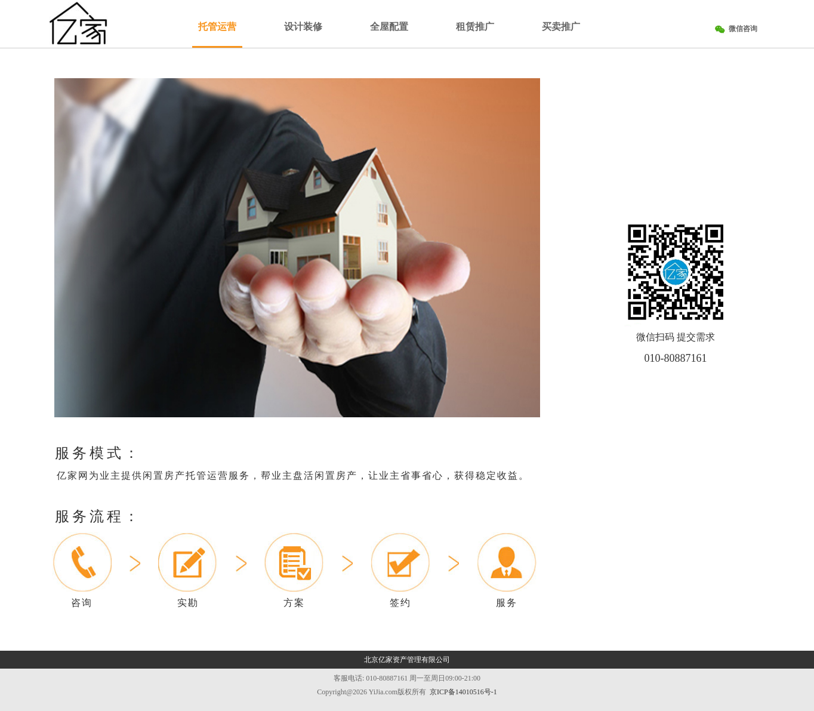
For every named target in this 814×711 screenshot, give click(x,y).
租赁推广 (475, 26)
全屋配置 (389, 26)
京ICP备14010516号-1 (463, 692)
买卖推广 (561, 26)
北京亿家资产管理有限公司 (407, 659)
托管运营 (217, 26)
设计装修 (303, 26)
